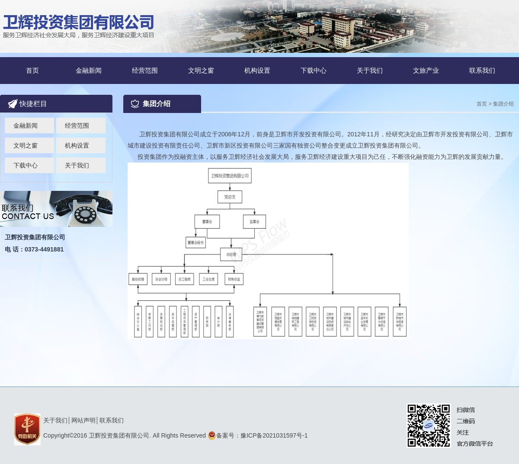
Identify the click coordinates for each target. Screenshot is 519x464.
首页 (32, 70)
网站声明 (83, 420)
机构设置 (257, 70)
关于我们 (370, 70)
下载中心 (314, 70)
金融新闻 (89, 70)
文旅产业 (426, 70)
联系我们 (482, 70)
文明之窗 (201, 70)
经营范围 (145, 70)
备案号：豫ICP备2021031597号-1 (258, 435)
